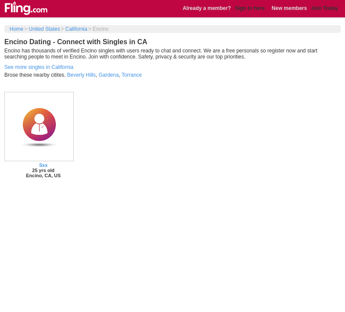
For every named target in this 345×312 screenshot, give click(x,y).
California (76, 29)
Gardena (108, 75)
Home (16, 29)
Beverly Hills (81, 75)
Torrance (132, 75)
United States (44, 29)
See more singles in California (38, 67)
